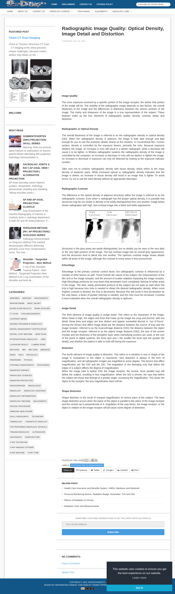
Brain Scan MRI (42, 308)
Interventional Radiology (24, 339)
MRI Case (33, 350)
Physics (28, 360)
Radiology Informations (23, 396)
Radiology (15, 391)
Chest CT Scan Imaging (24, 37)
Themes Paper (99, 585)
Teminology (16, 422)
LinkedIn (124, 470)
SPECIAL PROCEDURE (20, 406)
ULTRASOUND (38, 432)
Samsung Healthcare (21, 411)
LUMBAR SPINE (38, 345)
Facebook (82, 470)
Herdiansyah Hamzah (66, 585)
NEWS (13, 355)
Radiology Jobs (121, 11)
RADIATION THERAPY (19, 370)
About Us (23, 11)
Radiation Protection (21, 381)
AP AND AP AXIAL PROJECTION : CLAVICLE (33, 203)
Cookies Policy (105, 4)
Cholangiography (30, 314)
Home (54, 4)
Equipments (101, 11)
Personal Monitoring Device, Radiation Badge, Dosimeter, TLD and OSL (99, 494)
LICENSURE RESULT (19, 345)
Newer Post (68, 572)
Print (136, 470)
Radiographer (17, 386)
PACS (20, 355)
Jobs (43, 339)
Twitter (97, 470)
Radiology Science (60, 11)
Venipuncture (32, 437)
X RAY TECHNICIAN (18, 442)
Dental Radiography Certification (28, 329)
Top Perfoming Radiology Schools (28, 427)
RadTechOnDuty (96, 582)
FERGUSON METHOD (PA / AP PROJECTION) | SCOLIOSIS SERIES (36, 231)
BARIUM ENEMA (17, 303)
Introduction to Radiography (87, 465)
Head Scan (40, 334)
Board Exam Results (20, 308)
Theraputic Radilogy (36, 422)
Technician (37, 416)
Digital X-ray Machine (21, 334)
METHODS (14, 350)
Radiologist (34, 386)
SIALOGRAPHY (40, 401)
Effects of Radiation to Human (79, 500)
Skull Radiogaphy (19, 416)
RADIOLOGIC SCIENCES (21, 375)
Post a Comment (71, 563)
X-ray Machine (17, 453)
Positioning (84, 11)
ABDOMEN (14, 298)
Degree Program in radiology (26, 324)
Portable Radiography (22, 365)
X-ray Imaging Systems (22, 447)
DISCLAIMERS (68, 4)
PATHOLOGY (32, 355)
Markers (45, 350)
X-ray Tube (33, 453)
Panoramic (15, 360)
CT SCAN (14, 314)
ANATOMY (26, 298)
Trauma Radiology (19, 432)
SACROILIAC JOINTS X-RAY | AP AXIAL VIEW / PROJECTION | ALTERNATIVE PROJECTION (29, 171)
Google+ (110, 470)
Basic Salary (34, 303)
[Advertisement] (87, 69)
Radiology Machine (20, 401)
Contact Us (86, 4)
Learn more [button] (139, 577)
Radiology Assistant (35, 391)
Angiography (41, 298)
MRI (24, 350)
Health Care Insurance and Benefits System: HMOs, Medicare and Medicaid (101, 488)
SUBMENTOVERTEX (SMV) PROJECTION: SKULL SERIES (35, 140)
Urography (16, 437)
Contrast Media (18, 319)
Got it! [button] (139, 587)
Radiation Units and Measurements (81, 506)
